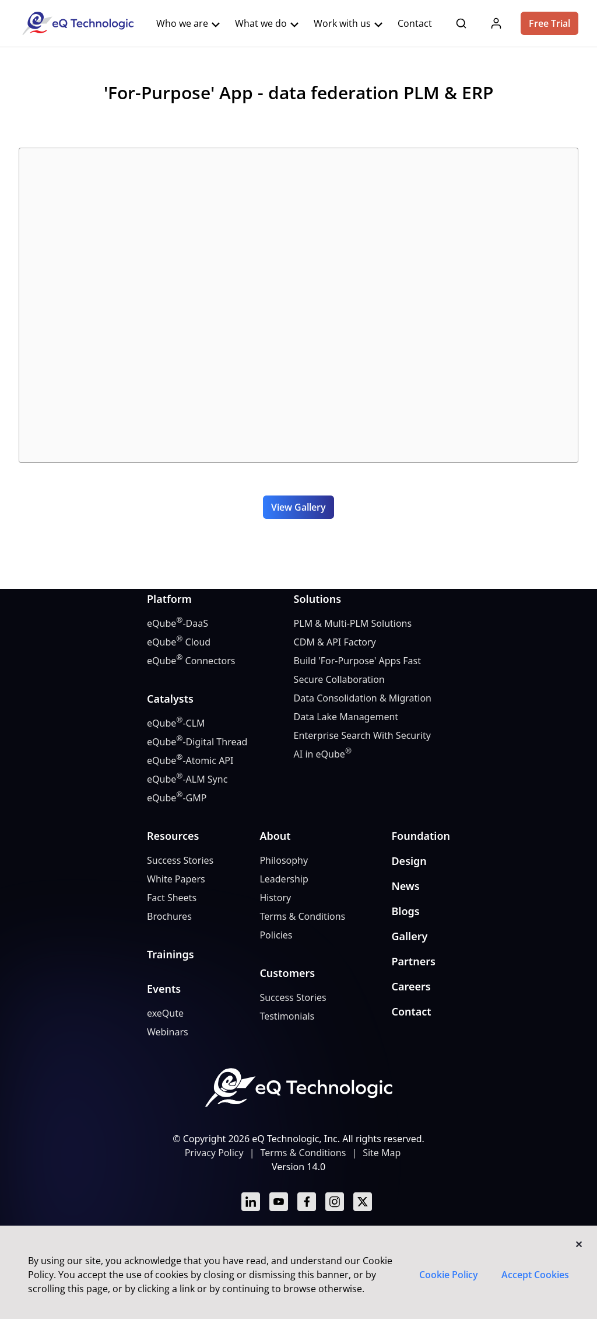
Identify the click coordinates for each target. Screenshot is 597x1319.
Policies (275, 935)
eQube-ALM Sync (187, 779)
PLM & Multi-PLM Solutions (353, 623)
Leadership (283, 879)
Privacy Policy (214, 1152)
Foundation (420, 836)
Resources (173, 836)
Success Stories (180, 860)
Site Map (382, 1152)
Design (408, 861)
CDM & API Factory (335, 642)
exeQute (165, 1013)
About (274, 836)
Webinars (167, 1031)
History (275, 897)
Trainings (170, 954)
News (405, 886)
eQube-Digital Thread (197, 741)
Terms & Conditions (302, 916)
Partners (413, 961)
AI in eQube (323, 753)
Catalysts (170, 699)
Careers (410, 986)
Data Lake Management (346, 716)
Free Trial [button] (549, 23)
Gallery (409, 936)
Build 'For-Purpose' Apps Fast (357, 660)
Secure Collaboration (339, 679)
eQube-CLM (176, 723)
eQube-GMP (176, 797)
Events (164, 989)
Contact (411, 1011)
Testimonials (286, 1016)
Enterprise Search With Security (362, 735)
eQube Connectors (191, 660)
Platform (169, 599)
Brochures (169, 916)
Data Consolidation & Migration (362, 698)
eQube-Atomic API (190, 760)
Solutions (317, 599)
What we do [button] (267, 23)
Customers (287, 973)
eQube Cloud (178, 641)
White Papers (176, 879)
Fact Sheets (171, 897)
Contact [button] (415, 23)
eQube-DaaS (177, 623)
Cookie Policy (448, 1274)
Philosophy (283, 860)
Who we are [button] (188, 23)
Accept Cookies (535, 1274)
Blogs (405, 911)
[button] (461, 22)
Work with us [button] (349, 23)
